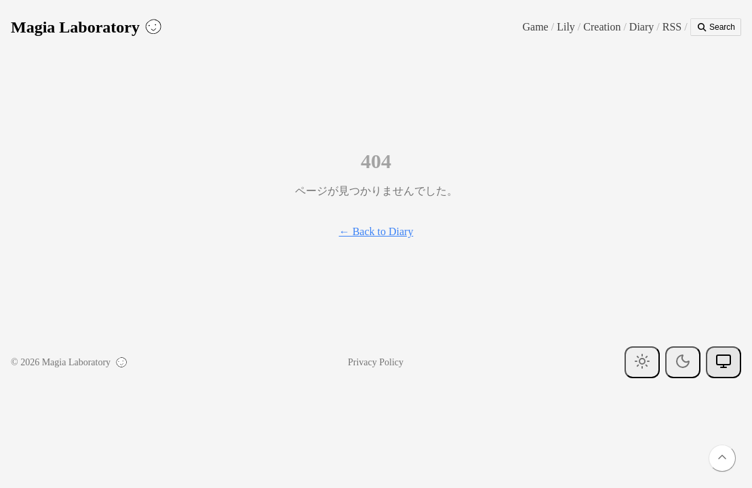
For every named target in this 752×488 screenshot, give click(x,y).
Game (536, 27)
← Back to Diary (376, 231)
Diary (641, 27)
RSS (671, 27)
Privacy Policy (375, 362)
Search (715, 27)
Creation (601, 27)
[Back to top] (722, 458)
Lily (566, 27)
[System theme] (723, 362)
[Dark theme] (682, 362)
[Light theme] (642, 362)
